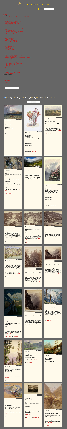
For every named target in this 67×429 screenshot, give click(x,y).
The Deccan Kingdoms (9, 53)
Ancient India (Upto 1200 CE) (10, 30)
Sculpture (6, 81)
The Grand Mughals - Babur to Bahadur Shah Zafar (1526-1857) (17, 16)
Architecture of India (8, 26)
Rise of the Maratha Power (10, 46)
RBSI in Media (7, 67)
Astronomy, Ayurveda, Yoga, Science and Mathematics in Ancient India (18, 57)
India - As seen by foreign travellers (11, 32)
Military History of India (9, 73)
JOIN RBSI (40, 8)
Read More (18, 130)
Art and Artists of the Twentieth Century (12, 60)
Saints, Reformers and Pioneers (11, 56)
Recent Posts (5, 14)
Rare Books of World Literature (10, 68)
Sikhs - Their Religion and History (11, 40)
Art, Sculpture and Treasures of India (12, 25)
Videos (6, 85)
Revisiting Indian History (9, 54)
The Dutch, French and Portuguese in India (13, 33)
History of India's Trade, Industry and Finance (13, 55)
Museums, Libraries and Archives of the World (13, 21)
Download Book (36, 154)
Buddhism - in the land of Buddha (11, 41)
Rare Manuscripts (8, 80)
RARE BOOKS (14, 9)
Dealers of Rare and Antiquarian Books (12, 36)
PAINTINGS (20, 9)
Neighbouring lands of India (10, 71)
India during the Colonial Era (10, 38)
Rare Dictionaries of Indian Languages (12, 62)
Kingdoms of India (8, 42)
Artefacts (6, 82)
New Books (7, 84)
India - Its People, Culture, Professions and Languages (15, 28)
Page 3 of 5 (33, 102)
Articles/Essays (7, 83)
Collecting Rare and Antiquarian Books (12, 20)
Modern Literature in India (9, 49)
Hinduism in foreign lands (9, 47)
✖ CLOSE (33, 13)
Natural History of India (9, 50)
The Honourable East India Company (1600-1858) (14, 31)
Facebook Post (9, 133)
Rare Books (7, 75)
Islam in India (7, 43)
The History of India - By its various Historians (13, 63)
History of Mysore (8, 37)
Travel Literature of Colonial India (11, 64)
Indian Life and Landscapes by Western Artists (13, 17)
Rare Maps (7, 79)
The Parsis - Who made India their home (12, 72)
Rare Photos (7, 77)
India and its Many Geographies (11, 51)
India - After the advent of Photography (12, 23)
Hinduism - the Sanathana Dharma (11, 22)
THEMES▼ (36, 9)
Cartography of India (9, 48)
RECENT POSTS (7, 9)
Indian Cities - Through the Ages (11, 24)
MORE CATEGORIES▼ (28, 9)
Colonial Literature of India (10, 59)
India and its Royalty (8, 29)
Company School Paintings (10, 39)
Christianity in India (8, 45)
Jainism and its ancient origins (10, 66)
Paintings (6, 76)
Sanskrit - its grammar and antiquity (11, 70)
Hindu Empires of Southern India (11, 58)
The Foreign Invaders (9, 65)
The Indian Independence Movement (11, 34)
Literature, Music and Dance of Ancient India (13, 19)
